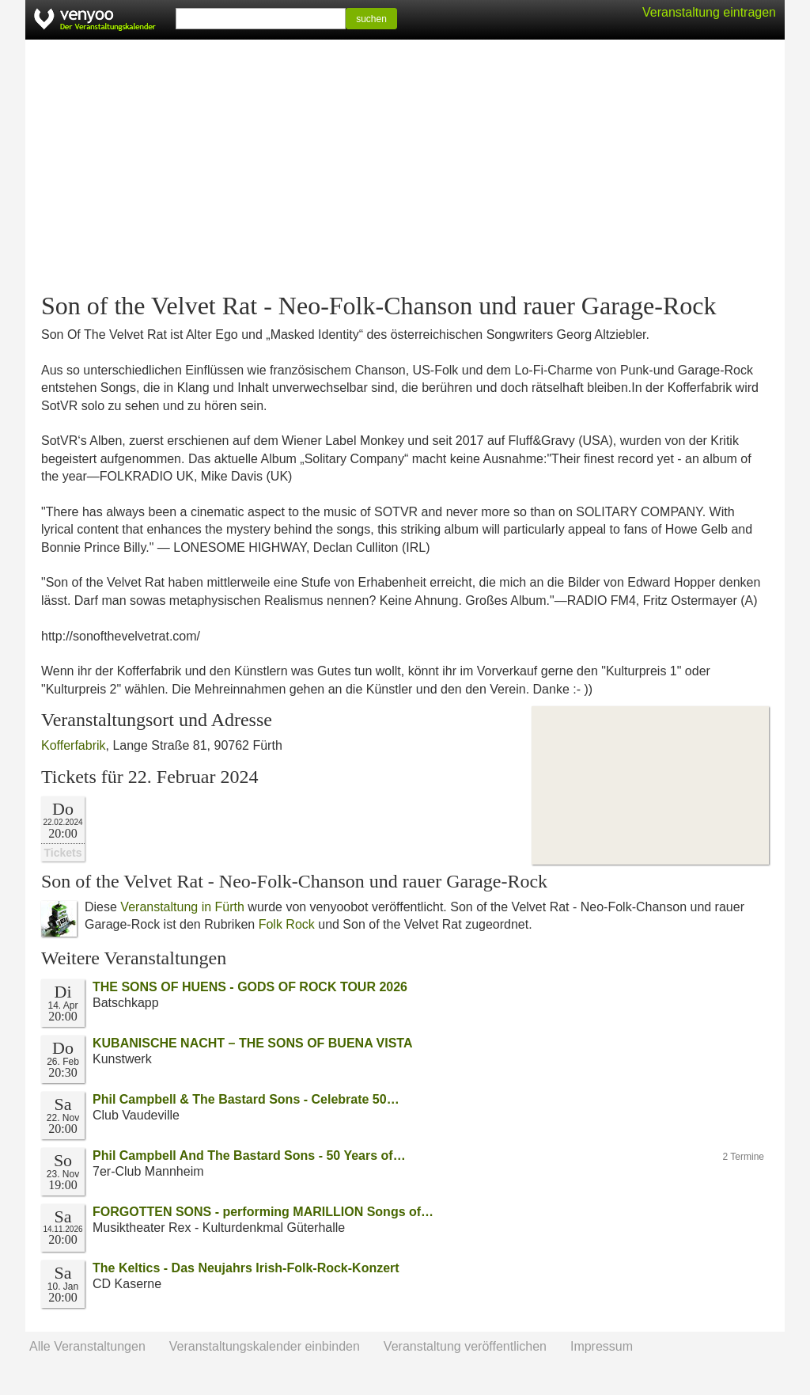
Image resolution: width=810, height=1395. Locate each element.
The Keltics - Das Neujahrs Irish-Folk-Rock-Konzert (246, 1268)
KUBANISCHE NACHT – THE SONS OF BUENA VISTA (252, 1043)
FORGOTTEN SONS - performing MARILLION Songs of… (263, 1211)
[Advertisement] (405, 166)
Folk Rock (287, 924)
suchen (371, 19)
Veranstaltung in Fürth (182, 907)
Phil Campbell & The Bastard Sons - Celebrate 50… (246, 1099)
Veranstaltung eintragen (709, 12)
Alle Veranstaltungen (87, 1346)
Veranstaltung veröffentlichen (465, 1346)
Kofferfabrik (73, 745)
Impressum (601, 1346)
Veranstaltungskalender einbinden (264, 1346)
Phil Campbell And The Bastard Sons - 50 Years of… (249, 1155)
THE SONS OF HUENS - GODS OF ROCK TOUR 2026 (250, 987)
